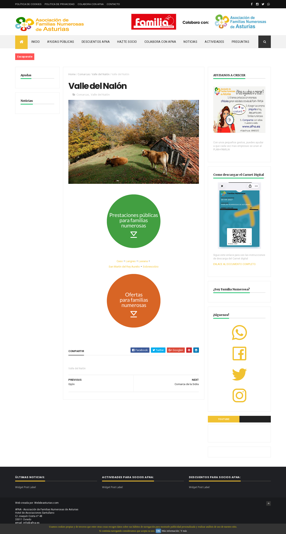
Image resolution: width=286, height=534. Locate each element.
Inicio (35, 41)
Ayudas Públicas (60, 41)
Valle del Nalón (101, 74)
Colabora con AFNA (91, 4)
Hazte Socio (127, 41)
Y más (183, 530)
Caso (120, 261)
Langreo (131, 261)
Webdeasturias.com (46, 502)
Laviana (143, 261)
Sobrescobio (151, 266)
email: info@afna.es (27, 522)
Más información (170, 530)
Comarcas (84, 74)
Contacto (113, 4)
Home (72, 74)
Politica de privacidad (60, 4)
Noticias (190, 41)
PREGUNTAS (240, 41)
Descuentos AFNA (96, 41)
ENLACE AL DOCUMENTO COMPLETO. (234, 264)
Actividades (214, 41)
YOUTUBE (223, 419)
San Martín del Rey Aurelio (124, 266)
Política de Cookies (28, 4)
